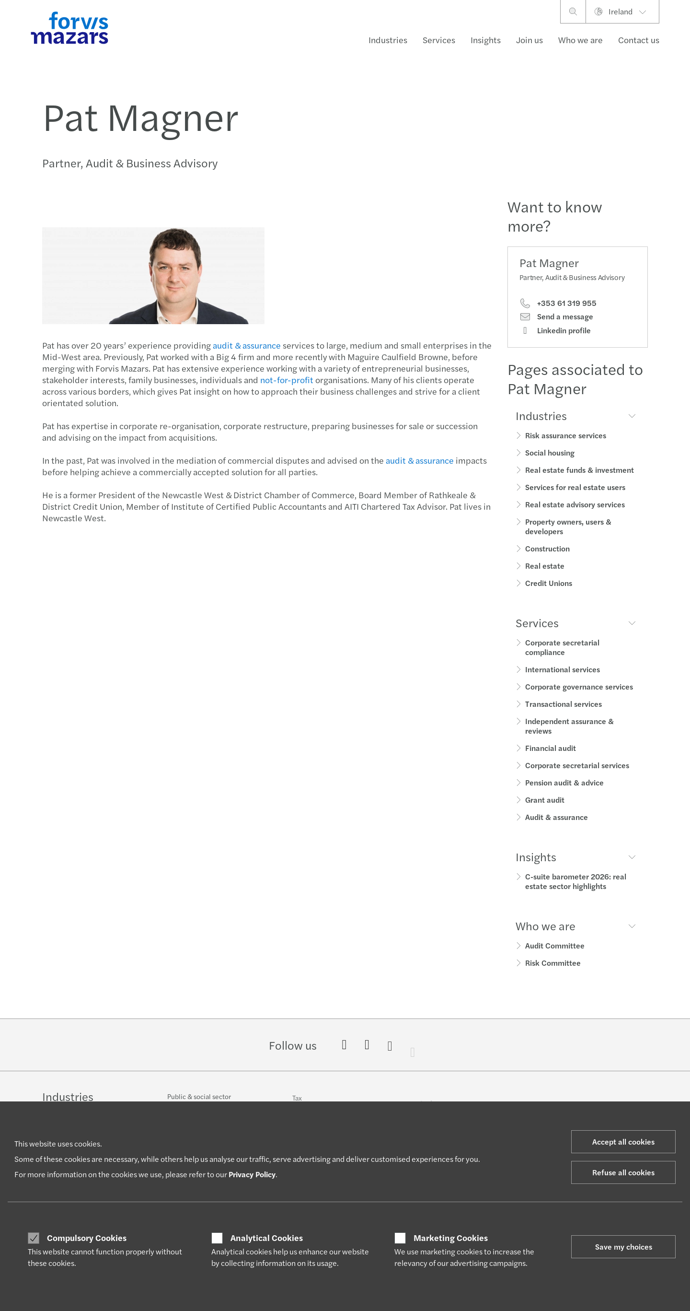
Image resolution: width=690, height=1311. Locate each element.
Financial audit (550, 747)
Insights (486, 40)
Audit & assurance (556, 816)
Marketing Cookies (451, 1237)
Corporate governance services (579, 686)
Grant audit (544, 799)
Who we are (580, 40)
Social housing (550, 452)
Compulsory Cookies (86, 1237)
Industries (387, 40)
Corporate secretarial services (577, 765)
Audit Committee (555, 945)
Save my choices (623, 1246)
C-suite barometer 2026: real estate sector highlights (575, 881)
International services (562, 669)
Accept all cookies (623, 1141)
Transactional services (563, 703)
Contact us (638, 40)
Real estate (544, 565)
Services (439, 40)
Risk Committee (553, 962)
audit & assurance (246, 345)
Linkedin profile (555, 330)
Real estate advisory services (575, 504)
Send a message (556, 316)
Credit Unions (548, 582)
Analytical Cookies (266, 1237)
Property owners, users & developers (568, 526)
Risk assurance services (565, 435)
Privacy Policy (252, 1174)
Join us (529, 40)
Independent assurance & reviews (569, 725)
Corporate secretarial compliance (562, 647)
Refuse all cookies (623, 1172)
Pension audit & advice (564, 782)
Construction (547, 548)
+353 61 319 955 (558, 303)
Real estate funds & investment (579, 469)
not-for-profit (285, 380)
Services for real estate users (575, 486)
